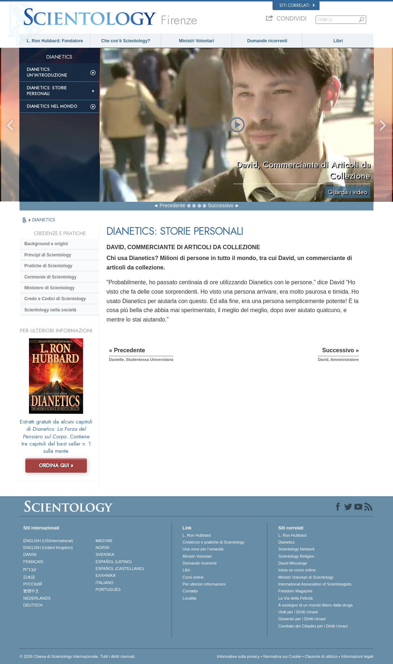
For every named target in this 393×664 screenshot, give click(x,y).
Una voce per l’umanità (203, 549)
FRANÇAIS (33, 561)
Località (189, 598)
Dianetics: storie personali (47, 91)
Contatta (190, 591)
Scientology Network (296, 549)
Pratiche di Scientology (48, 265)
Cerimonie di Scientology (50, 277)
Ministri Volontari (196, 40)
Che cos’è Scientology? (125, 40)
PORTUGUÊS (108, 589)
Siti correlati (297, 5)
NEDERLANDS (36, 598)
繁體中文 (31, 591)
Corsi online (193, 577)
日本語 (29, 577)
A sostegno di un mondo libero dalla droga (315, 605)
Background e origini (46, 243)
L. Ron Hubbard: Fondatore (55, 40)
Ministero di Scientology (49, 287)
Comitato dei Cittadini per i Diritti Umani (313, 626)
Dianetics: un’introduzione (47, 72)
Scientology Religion (296, 556)
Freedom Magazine (295, 591)
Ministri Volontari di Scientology (305, 577)
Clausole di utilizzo (321, 656)
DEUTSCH (32, 605)
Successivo (221, 205)
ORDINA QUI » (56, 465)
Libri (338, 40)
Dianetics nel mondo (52, 106)
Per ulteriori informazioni (204, 584)
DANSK (30, 554)
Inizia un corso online (297, 570)
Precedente (173, 205)
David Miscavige (292, 563)
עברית (30, 569)
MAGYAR (104, 541)
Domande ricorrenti (267, 40)
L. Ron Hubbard (197, 535)
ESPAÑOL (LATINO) (114, 561)
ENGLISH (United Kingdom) (48, 547)
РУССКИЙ (32, 584)
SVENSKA (105, 554)
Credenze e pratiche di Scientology (214, 542)
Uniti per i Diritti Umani (298, 612)
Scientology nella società (50, 309)
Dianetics (286, 542)
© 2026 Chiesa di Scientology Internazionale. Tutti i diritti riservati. (77, 656)
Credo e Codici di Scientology (55, 298)
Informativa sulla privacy (238, 656)
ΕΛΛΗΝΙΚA (106, 575)
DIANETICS (43, 219)
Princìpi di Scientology (47, 254)
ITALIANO (104, 582)
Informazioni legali (357, 656)
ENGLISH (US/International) (48, 541)
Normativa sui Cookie (282, 656)
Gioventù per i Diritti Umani (302, 619)
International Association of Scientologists (314, 584)
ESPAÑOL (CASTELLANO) (120, 568)
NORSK (103, 547)
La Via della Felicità (295, 598)
